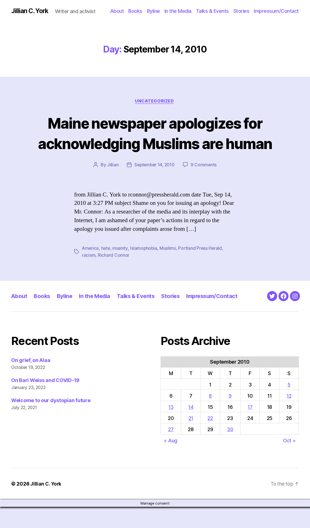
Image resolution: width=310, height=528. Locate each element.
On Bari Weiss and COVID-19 (45, 401)
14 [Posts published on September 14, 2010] (190, 428)
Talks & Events (212, 11)
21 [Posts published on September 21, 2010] (190, 439)
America (90, 269)
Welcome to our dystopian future (51, 421)
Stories (241, 11)
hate (106, 269)
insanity (121, 269)
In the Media (178, 11)
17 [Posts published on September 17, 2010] (250, 428)
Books (135, 11)
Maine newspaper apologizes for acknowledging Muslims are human (154, 143)
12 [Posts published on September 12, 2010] (289, 417)
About (117, 11)
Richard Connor (113, 276)
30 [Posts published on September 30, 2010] (230, 450)
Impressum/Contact (276, 11)
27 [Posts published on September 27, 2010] (171, 450)
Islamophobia (144, 269)
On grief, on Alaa (30, 381)
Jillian (111, 186)
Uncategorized (155, 101)
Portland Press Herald (201, 269)
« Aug (170, 461)
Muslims (169, 269)
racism (88, 276)
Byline (153, 11)
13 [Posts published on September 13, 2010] (170, 428)
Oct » (289, 461)
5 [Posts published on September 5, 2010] (288, 406)
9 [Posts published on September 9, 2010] (230, 417)
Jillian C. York (30, 11)
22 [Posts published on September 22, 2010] (209, 439)
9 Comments (205, 186)
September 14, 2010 (154, 186)
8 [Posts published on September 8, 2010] (210, 417)
